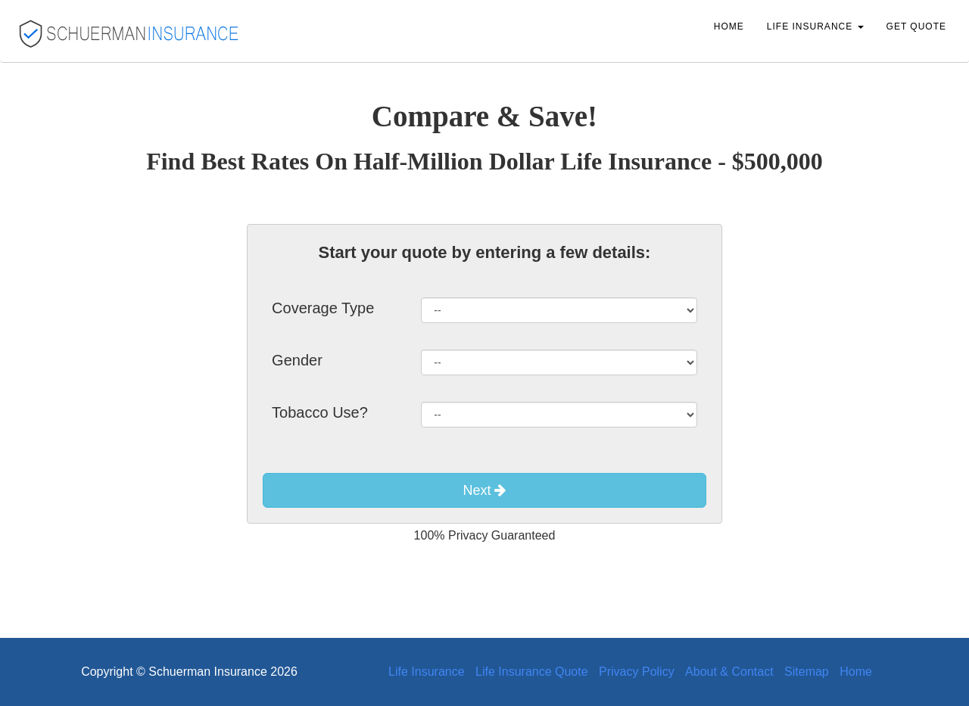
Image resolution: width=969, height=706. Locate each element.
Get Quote (916, 26)
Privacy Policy (637, 671)
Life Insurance (426, 671)
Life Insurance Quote (531, 671)
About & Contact (729, 671)
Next (484, 490)
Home (729, 26)
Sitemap (806, 671)
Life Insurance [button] (815, 26)
